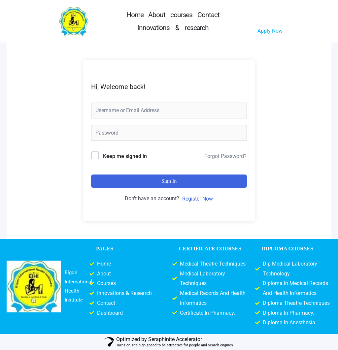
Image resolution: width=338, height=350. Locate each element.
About (156, 15)
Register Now (197, 199)
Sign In (169, 181)
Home (135, 15)
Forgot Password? (225, 156)
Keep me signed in (125, 156)
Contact (208, 15)
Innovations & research (173, 28)
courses (181, 15)
